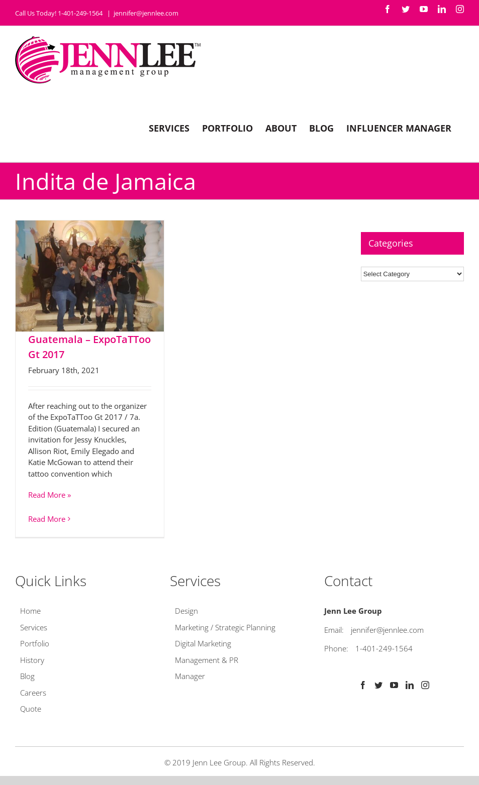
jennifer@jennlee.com (146, 13)
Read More (46, 519)
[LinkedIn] (410, 685)
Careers (33, 693)
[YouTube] (394, 685)
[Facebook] (363, 685)
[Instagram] (425, 685)
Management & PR (206, 660)
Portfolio (34, 643)
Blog (27, 676)
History (32, 660)
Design (186, 611)
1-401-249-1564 (384, 648)
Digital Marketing (203, 643)
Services (33, 627)
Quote (30, 709)
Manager (190, 676)
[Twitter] (378, 685)
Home (30, 611)
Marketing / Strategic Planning (225, 627)
